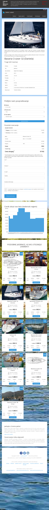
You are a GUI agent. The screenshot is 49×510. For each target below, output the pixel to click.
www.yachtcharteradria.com (22, 470)
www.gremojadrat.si (10, 470)
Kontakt (44, 16)
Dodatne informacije (8, 181)
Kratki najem (29, 16)
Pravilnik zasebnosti (34, 463)
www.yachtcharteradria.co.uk (36, 470)
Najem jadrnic (21, 16)
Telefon (6, 175)
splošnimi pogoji (27, 189)
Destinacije (37, 16)
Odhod (6, 105)
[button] (7, 35)
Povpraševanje (13, 282)
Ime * (5, 159)
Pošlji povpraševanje (10, 196)
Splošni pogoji (26, 463)
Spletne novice (18, 463)
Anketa (7, 463)
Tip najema (7, 114)
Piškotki (12, 463)
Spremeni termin (24, 121)
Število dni (7, 109)
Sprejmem (44, 1)
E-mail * (6, 171)
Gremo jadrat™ (24, 455)
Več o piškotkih (44, 4)
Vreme (41, 463)
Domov (14, 16)
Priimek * (6, 165)
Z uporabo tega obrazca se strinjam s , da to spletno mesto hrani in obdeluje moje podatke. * (26, 190)
